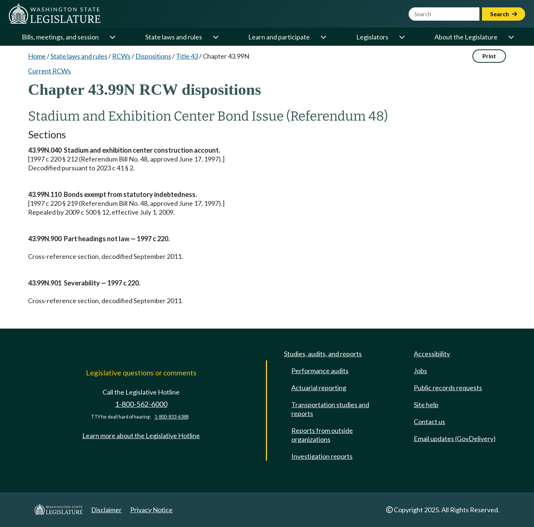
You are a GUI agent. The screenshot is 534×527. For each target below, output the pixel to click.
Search (503, 13)
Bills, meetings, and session (60, 37)
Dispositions (153, 56)
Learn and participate (279, 37)
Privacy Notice (151, 510)
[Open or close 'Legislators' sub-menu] (402, 37)
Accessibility (432, 354)
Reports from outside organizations (322, 434)
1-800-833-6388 (171, 417)
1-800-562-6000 (141, 404)
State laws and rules (173, 37)
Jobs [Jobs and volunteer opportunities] (420, 371)
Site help (426, 405)
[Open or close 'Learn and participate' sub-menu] (323, 37)
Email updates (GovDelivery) (455, 438)
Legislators (372, 37)
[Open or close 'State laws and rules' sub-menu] (215, 37)
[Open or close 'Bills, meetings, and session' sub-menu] (112, 37)
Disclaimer (106, 510)
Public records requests (448, 388)
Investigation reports (322, 456)
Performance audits (320, 371)
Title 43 (187, 56)
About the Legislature (465, 37)
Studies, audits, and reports (323, 354)
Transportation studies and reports (330, 409)
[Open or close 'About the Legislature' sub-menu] (511, 37)
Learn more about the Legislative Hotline (141, 435)
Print (489, 55)
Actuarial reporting (318, 388)
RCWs (121, 56)
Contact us (429, 421)
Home (37, 56)
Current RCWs (49, 71)
